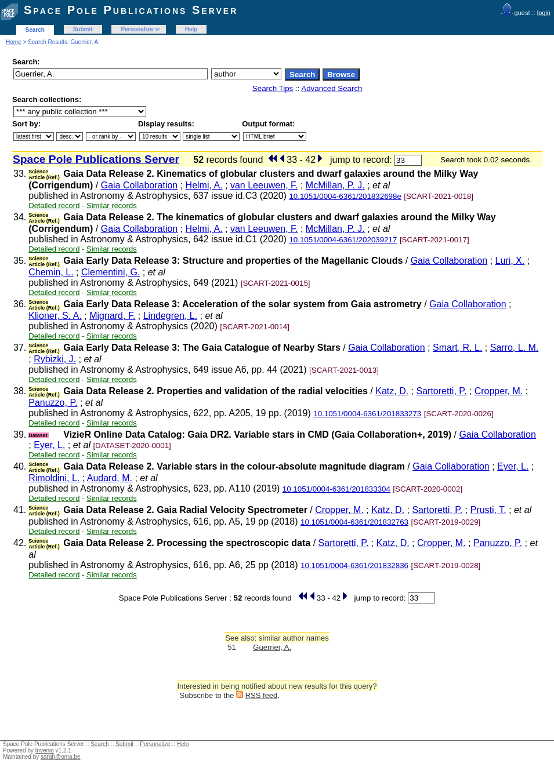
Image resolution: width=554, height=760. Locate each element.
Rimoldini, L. (53, 478)
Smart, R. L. (457, 347)
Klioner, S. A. (55, 316)
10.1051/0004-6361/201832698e (345, 196)
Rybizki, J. (55, 359)
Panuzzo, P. (52, 403)
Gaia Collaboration (139, 185)
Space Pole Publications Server (131, 9)
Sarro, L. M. (514, 347)
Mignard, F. (112, 316)
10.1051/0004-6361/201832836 (354, 565)
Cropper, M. (499, 391)
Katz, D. (391, 391)
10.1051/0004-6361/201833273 (367, 413)
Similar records (111, 205)
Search (35, 30)
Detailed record (53, 205)
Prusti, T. (488, 510)
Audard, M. (109, 478)
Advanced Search (331, 88)
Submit (83, 29)
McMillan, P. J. (335, 185)
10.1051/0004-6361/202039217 (343, 239)
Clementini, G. (110, 272)
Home (13, 42)
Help (191, 29)
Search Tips (272, 88)
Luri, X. (510, 261)
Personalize (137, 29)
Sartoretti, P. (441, 391)
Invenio (44, 750)
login (544, 12)
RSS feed (261, 695)
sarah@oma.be (61, 757)
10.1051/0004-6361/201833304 (336, 489)
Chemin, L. (50, 272)
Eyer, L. (49, 445)
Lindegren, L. (170, 316)
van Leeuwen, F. (264, 185)
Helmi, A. (204, 185)
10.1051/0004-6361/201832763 (354, 522)
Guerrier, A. (272, 647)
